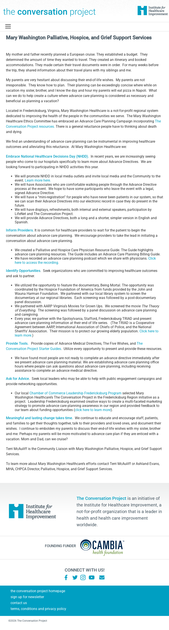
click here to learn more (93, 410)
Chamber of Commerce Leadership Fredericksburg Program (75, 393)
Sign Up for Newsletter (27, 597)
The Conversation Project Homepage (38, 591)
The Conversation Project (49, 11)
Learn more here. (38, 180)
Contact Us (19, 603)
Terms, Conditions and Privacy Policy (38, 609)
